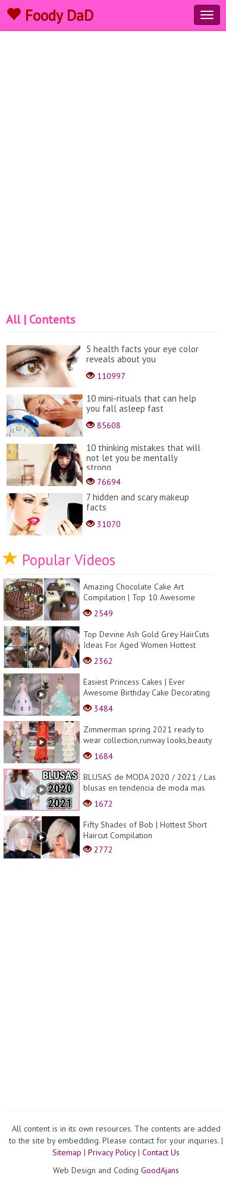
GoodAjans (160, 1170)
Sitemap (66, 1152)
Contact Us (161, 1152)
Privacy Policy (112, 1152)
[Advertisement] (111, 194)
